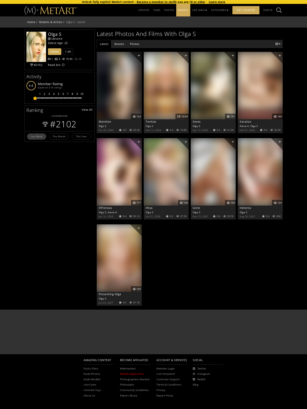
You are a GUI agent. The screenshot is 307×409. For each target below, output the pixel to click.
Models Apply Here (132, 374)
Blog (195, 384)
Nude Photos (92, 374)
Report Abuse (128, 395)
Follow (55, 51)
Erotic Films (91, 368)
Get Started (246, 10)
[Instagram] (201, 374)
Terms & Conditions (168, 384)
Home (31, 22)
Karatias (245, 121)
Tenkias (151, 121)
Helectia (245, 208)
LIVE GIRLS (199, 10)
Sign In (268, 10)
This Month (59, 136)
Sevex (197, 121)
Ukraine (55, 38)
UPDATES (144, 10)
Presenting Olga (110, 294)
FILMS (157, 10)
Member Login (165, 368)
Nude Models (92, 379)
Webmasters (128, 368)
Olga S (102, 126)
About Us (89, 395)
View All (87, 109)
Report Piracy (164, 395)
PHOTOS (169, 10)
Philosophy (127, 384)
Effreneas (105, 208)
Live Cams (90, 384)
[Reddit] (199, 379)
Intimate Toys (92, 390)
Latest (104, 44)
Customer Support (168, 379)
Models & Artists (50, 22)
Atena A (244, 126)
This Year (81, 136)
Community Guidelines (134, 390)
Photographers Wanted (134, 379)
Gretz (196, 208)
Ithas (149, 208)
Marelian (105, 121)
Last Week (37, 136)
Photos (134, 44)
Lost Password (165, 374)
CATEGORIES (220, 10)
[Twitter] (199, 368)
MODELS (183, 10)
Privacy (161, 390)
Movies (119, 44)
